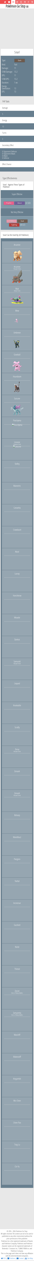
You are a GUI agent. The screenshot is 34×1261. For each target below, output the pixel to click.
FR (25, 2)
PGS (3, 1259)
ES (21, 2)
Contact (20, 1259)
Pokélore (11, 1259)
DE (17, 2)
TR (32, 2)
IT (28, 2)
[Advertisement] (17, 28)
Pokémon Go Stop (17, 6)
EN (13, 2)
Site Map (29, 1259)
